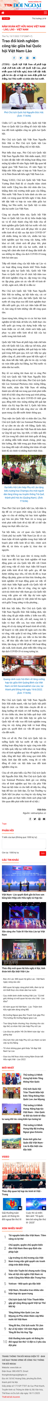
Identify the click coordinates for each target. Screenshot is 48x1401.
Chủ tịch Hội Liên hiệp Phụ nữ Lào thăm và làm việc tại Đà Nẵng (24, 1041)
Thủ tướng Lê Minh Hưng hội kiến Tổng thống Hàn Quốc (33, 1078)
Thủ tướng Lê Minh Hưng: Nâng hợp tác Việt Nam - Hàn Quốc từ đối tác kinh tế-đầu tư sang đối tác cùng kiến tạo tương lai (23, 1112)
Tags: (4, 823)
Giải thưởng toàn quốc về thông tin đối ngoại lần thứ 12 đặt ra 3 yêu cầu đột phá (27, 1342)
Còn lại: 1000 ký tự (10, 852)
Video (5, 1156)
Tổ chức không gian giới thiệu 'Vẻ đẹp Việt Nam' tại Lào (22, 1049)
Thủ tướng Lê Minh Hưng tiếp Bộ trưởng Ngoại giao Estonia (33, 1128)
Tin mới (5, 18)
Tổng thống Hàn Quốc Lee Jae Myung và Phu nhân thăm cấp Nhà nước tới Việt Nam (26, 1316)
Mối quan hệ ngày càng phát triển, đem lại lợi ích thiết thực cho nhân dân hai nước (23, 988)
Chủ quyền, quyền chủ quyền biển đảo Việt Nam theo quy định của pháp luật (26, 1248)
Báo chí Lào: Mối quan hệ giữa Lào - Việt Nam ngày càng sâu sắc (24, 980)
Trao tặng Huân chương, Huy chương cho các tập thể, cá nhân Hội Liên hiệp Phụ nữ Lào (23, 1024)
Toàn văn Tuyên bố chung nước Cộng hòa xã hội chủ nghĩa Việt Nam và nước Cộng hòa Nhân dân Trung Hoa (27, 1274)
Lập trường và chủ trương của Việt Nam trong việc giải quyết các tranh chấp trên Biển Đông (27, 1261)
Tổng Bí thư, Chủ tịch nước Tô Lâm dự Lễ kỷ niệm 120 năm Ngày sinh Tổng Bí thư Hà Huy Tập (26, 1329)
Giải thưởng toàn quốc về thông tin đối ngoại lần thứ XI (11, 1216)
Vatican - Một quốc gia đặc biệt (25, 1283)
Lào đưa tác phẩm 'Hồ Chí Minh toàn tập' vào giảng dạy (23, 1033)
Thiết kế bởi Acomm (11, 1397)
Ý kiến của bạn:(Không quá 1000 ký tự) (19, 837)
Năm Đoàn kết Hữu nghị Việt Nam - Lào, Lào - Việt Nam (23, 28)
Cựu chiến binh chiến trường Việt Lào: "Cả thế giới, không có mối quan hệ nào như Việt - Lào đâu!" (24, 998)
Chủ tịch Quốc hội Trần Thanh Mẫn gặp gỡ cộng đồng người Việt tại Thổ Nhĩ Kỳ (27, 1303)
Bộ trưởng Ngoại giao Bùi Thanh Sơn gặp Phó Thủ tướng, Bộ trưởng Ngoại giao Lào (24, 1016)
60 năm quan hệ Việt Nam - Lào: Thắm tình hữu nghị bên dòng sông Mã (22, 1008)
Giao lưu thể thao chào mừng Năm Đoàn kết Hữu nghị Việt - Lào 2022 (23, 1058)
